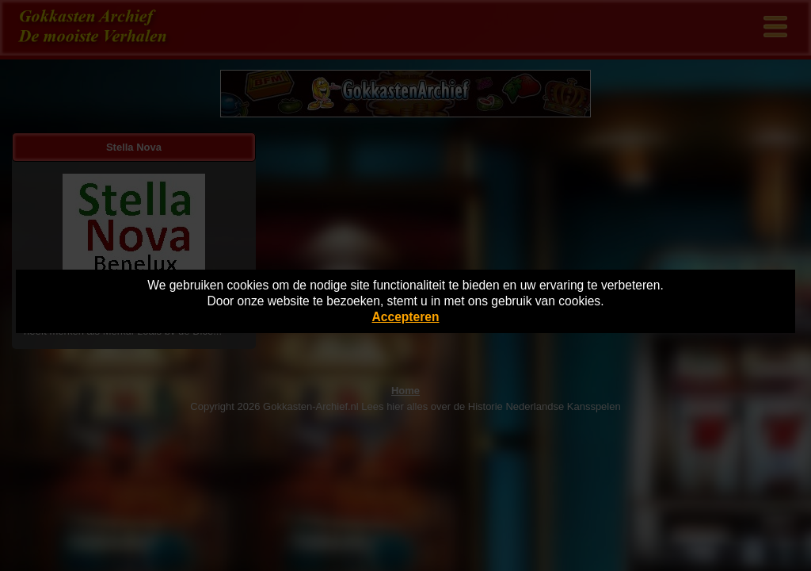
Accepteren (406, 317)
